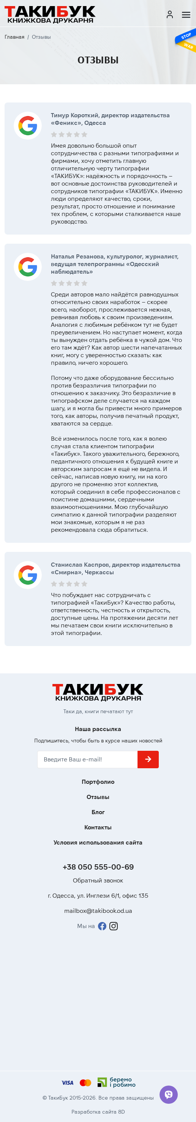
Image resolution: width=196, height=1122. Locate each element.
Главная (14, 37)
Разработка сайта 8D (98, 1112)
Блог (98, 812)
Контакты (98, 827)
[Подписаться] (148, 759)
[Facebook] (102, 926)
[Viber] (169, 1095)
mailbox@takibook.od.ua (98, 911)
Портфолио (98, 781)
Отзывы (98, 797)
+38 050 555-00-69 (98, 867)
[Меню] (186, 14)
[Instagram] (113, 926)
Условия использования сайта (98, 842)
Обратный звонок (98, 880)
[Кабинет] (170, 15)
